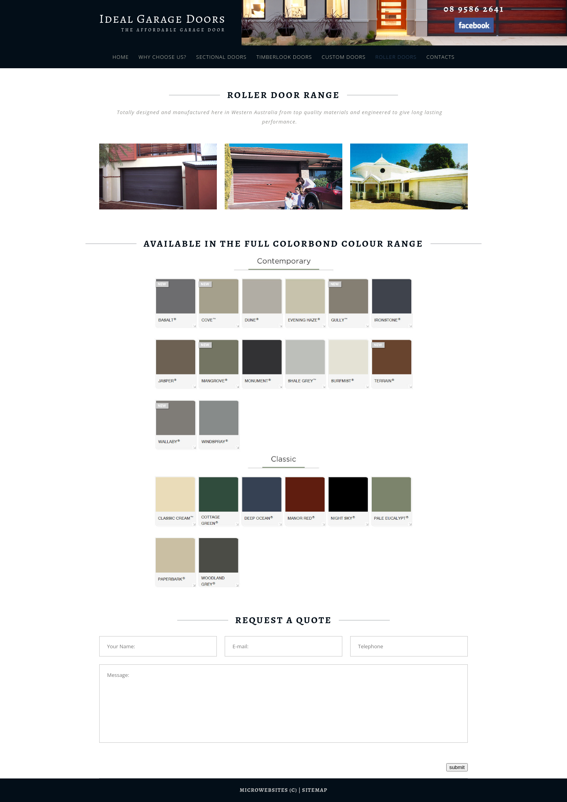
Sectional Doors (221, 57)
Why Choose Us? (162, 57)
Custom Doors (344, 57)
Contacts (440, 57)
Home (121, 57)
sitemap (314, 790)
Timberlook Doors (284, 57)
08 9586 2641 (473, 8)
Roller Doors (395, 57)
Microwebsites (264, 790)
